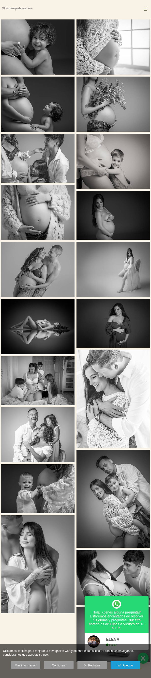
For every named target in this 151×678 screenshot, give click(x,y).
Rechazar (92, 666)
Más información (25, 665)
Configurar (59, 665)
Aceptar (125, 666)
